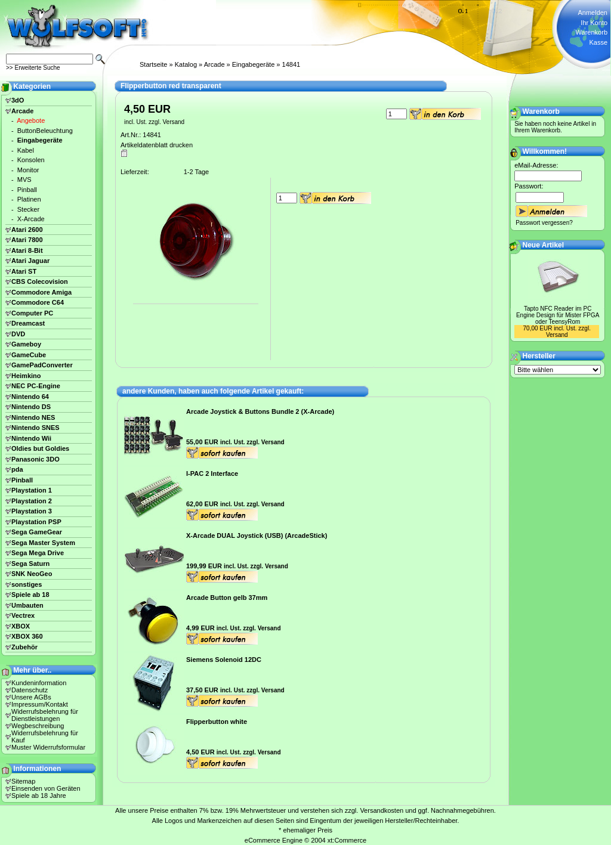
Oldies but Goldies (40, 448)
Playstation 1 (31, 490)
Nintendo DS (31, 406)
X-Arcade (31, 218)
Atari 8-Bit (27, 250)
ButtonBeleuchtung (45, 130)
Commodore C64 (37, 302)
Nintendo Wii (31, 438)
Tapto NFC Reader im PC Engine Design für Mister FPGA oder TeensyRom (558, 315)
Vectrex (23, 615)
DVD (18, 334)
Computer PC (32, 313)
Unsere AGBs (31, 697)
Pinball (27, 189)
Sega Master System (43, 542)
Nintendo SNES (35, 427)
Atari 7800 (27, 239)
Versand (173, 122)
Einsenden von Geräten (46, 788)
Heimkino (26, 375)
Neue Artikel (543, 245)
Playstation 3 (31, 511)
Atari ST (23, 271)
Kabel (25, 150)
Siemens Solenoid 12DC (223, 659)
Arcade (214, 64)
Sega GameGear (36, 532)
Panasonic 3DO (35, 459)
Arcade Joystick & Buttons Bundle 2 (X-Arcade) (260, 411)
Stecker (28, 209)
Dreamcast (28, 323)
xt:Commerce (347, 840)
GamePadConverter (42, 365)
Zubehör (24, 647)
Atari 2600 (27, 229)
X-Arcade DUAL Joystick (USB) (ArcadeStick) (256, 535)
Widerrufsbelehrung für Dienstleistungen (44, 715)
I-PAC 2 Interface (212, 473)
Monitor (28, 170)
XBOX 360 (27, 636)
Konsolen (31, 159)
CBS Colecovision (39, 281)
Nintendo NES (33, 417)
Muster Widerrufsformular (48, 747)
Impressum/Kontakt (39, 704)
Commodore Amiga (41, 292)
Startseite (153, 64)
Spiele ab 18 (30, 594)
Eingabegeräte (253, 64)
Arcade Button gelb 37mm (226, 597)
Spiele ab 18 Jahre (38, 795)
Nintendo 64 (30, 396)
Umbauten (27, 605)
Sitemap (23, 781)
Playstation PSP (36, 521)
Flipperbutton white (216, 721)
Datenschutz (29, 690)
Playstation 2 (31, 500)
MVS (24, 179)
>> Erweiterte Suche (33, 67)
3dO (17, 100)
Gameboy (26, 344)
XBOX (20, 626)
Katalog (186, 64)
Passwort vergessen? (544, 222)
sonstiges (26, 584)
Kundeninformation (38, 682)
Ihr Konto (594, 22)
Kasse (598, 42)
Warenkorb (591, 32)
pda (17, 469)
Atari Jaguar (30, 260)
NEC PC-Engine (35, 385)
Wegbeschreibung (37, 725)
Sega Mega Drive (37, 552)
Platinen (29, 199)
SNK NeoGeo (31, 573)
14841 (291, 64)
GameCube (28, 354)
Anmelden (592, 12)
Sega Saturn (30, 563)
